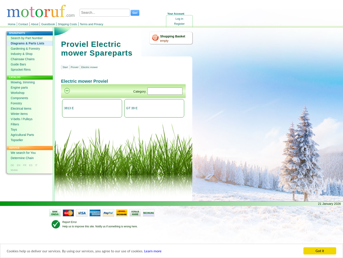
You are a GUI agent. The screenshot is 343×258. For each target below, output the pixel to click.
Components (19, 98)
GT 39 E (132, 108)
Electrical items (21, 108)
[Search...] (105, 13)
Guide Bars (18, 64)
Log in (179, 18)
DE (12, 165)
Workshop (17, 93)
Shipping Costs (67, 24)
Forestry (16, 103)
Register (179, 23)
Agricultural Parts (22, 135)
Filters (15, 124)
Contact (23, 24)
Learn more (152, 251)
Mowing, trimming (23, 82)
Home (12, 24)
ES (30, 165)
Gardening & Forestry (25, 48)
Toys (14, 129)
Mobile (14, 170)
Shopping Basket (172, 36)
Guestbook (48, 24)
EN (18, 165)
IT (36, 165)
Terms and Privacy (91, 24)
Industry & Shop (22, 54)
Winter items (19, 114)
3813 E (69, 108)
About (34, 24)
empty (164, 40)
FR (24, 165)
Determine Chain (22, 158)
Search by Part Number (27, 38)
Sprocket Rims (21, 69)
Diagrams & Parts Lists (27, 43)
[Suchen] (164, 91)
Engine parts (19, 87)
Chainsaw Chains (23, 59)
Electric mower (89, 67)
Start (65, 67)
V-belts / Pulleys (22, 119)
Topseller (17, 140)
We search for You (23, 152)
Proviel (74, 67)
